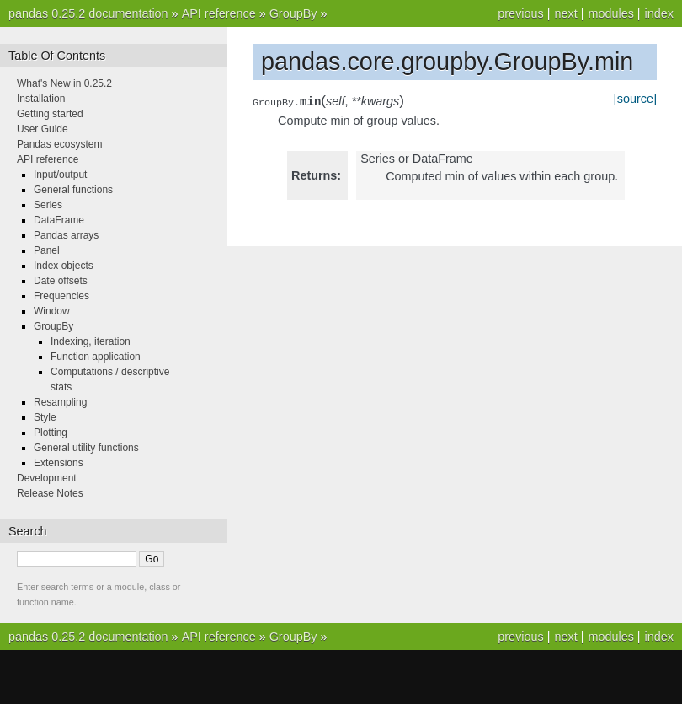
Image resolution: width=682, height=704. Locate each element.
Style (45, 417)
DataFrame (59, 220)
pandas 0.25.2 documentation (88, 13)
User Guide (42, 129)
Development (47, 478)
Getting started (50, 114)
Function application (96, 357)
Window (52, 311)
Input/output (60, 174)
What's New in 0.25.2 (64, 83)
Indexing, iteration (91, 341)
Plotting (50, 432)
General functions (73, 190)
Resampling (60, 402)
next (565, 13)
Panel (47, 250)
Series (48, 205)
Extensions (58, 463)
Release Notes (50, 493)
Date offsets (61, 281)
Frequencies (61, 296)
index (659, 13)
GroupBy (293, 13)
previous (520, 13)
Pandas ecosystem (59, 144)
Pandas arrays (66, 235)
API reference (219, 13)
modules (610, 13)
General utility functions (86, 448)
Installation (41, 99)
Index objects (63, 265)
